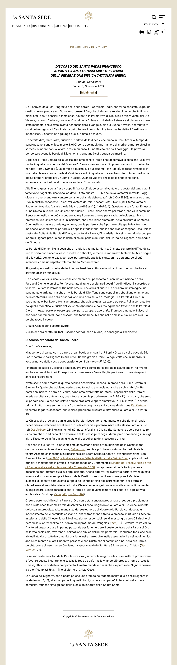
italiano (152, 25)
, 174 (69, 494)
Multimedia (88, 92)
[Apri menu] (161, 17)
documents (78, 26)
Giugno (61, 26)
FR (92, 47)
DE (72, 47)
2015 (51, 26)
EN (79, 47)
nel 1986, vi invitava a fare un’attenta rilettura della (88, 458)
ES (86, 47)
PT (105, 47)
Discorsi (39, 26)
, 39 (116, 523)
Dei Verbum (138, 405)
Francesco (21, 26)
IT (99, 47)
